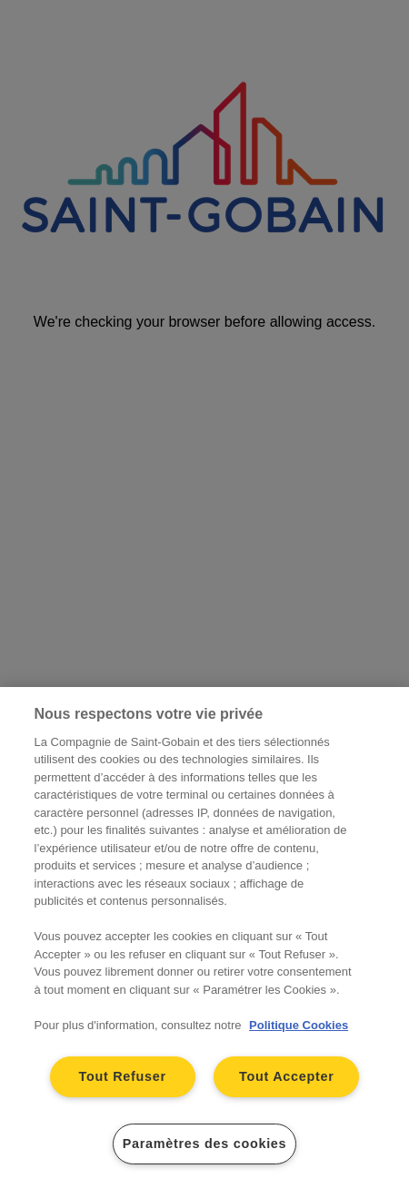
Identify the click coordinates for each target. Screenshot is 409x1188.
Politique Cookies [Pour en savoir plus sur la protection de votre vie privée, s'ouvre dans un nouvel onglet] (298, 1025)
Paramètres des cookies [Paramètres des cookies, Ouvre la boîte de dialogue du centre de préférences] (205, 1143)
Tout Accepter (286, 1076)
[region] (204, 937)
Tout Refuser (121, 1076)
